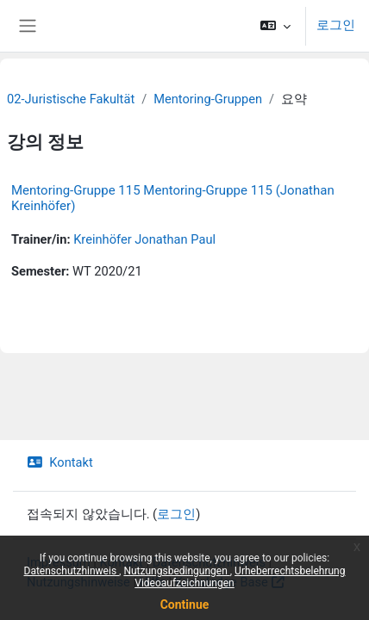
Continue (185, 604)
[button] (275, 26)
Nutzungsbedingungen (176, 571)
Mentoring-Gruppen (207, 99)
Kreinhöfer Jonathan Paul (144, 239)
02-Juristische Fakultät (70, 99)
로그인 (335, 25)
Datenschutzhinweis (72, 571)
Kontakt (60, 462)
